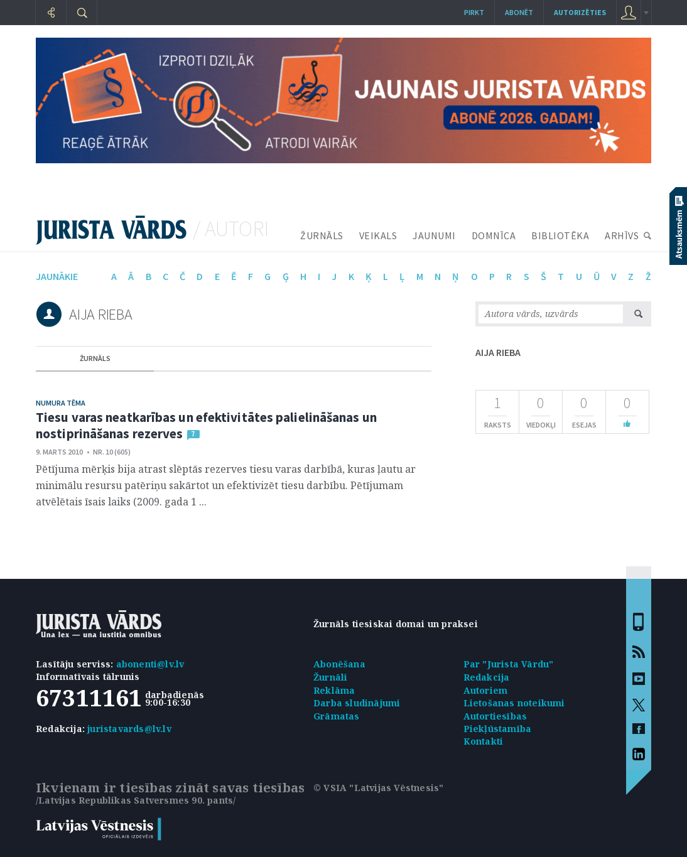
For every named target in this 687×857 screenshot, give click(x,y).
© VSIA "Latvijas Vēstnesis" (378, 788)
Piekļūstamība (497, 729)
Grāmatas (336, 716)
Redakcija (486, 677)
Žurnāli (330, 677)
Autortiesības (495, 716)
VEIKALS (378, 235)
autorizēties (580, 12)
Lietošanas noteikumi (514, 703)
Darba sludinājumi (356, 703)
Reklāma (334, 690)
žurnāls (95, 358)
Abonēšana (339, 664)
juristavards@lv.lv (129, 729)
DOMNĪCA (494, 235)
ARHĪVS (622, 235)
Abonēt (519, 12)
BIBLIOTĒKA (560, 235)
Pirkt (474, 12)
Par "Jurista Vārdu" (508, 664)
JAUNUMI (434, 235)
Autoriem (485, 690)
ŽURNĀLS (322, 235)
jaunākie (57, 276)
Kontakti (483, 741)
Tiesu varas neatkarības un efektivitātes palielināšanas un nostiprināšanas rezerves (206, 425)
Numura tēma (60, 402)
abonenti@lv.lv (150, 664)
